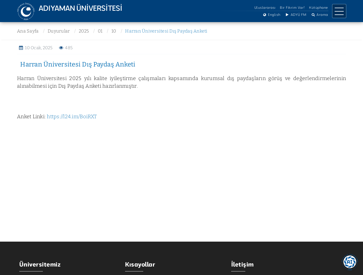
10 (113, 31)
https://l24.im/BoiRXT (72, 116)
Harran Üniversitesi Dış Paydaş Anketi (165, 31)
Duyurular (58, 31)
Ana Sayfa (27, 31)
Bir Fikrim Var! (292, 8)
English (271, 15)
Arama (319, 15)
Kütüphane (318, 8)
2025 (83, 31)
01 (99, 31)
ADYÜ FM (295, 15)
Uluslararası (265, 8)
